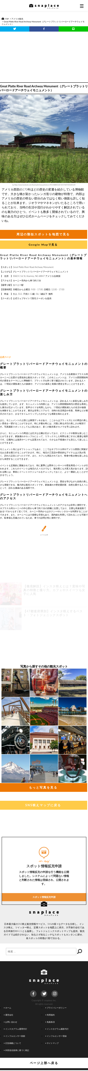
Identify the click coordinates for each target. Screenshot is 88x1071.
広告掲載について (12, 1043)
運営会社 (8, 1015)
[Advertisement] (44, 56)
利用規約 (50, 1015)
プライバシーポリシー (56, 1008)
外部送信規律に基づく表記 (16, 1050)
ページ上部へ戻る (44, 1063)
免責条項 (50, 1022)
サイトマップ (52, 1043)
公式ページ (5, 357)
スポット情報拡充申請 (44, 939)
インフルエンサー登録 (56, 1036)
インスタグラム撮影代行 (57, 1029)
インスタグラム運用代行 (15, 1029)
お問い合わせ (10, 1022)
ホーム (7, 1008)
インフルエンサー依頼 (14, 1036)
